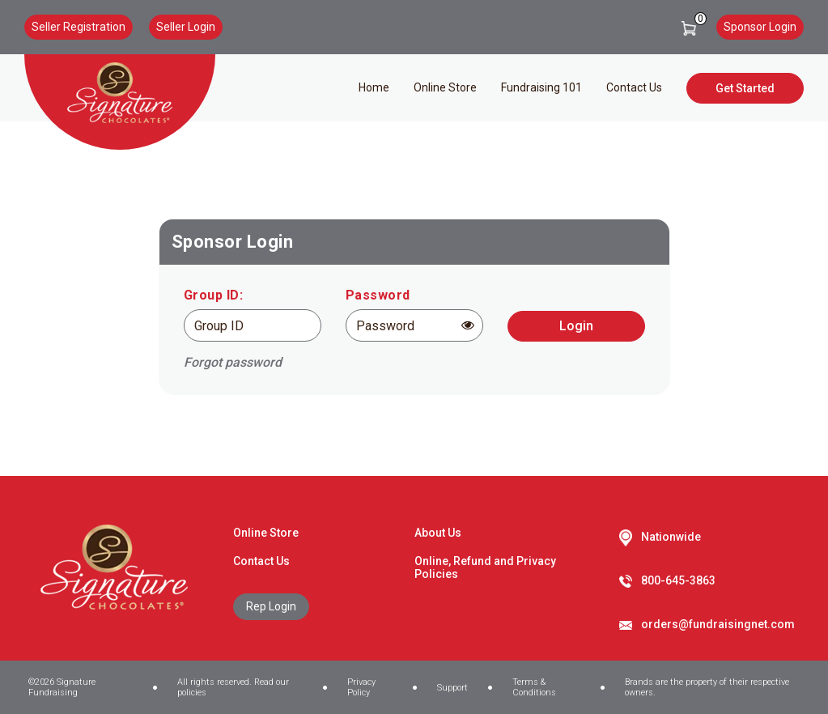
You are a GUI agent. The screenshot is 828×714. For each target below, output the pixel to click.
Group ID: (214, 295)
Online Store (445, 87)
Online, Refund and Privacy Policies (485, 567)
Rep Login (271, 606)
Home (374, 87)
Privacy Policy (361, 687)
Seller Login (185, 26)
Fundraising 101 (541, 87)
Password (378, 295)
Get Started (745, 88)
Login (576, 326)
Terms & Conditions (534, 687)
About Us (437, 532)
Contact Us (634, 87)
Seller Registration (78, 26)
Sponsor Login (760, 26)
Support (452, 687)
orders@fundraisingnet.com (718, 624)
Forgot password (233, 362)
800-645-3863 (678, 580)
